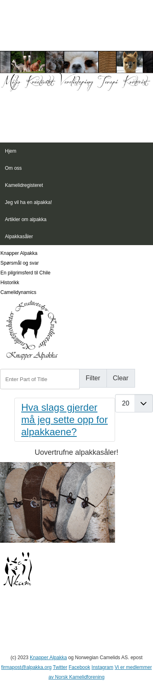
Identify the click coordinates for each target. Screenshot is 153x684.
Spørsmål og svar (19, 263)
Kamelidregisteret (24, 185)
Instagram (102, 667)
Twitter (60, 667)
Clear (121, 378)
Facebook (79, 667)
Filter (93, 378)
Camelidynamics (18, 292)
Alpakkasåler (19, 236)
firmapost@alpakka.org (26, 667)
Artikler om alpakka (26, 219)
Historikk (9, 282)
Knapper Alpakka (19, 253)
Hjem (10, 151)
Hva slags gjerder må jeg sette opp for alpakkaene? (64, 419)
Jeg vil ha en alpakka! (28, 202)
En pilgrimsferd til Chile (25, 273)
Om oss (13, 168)
